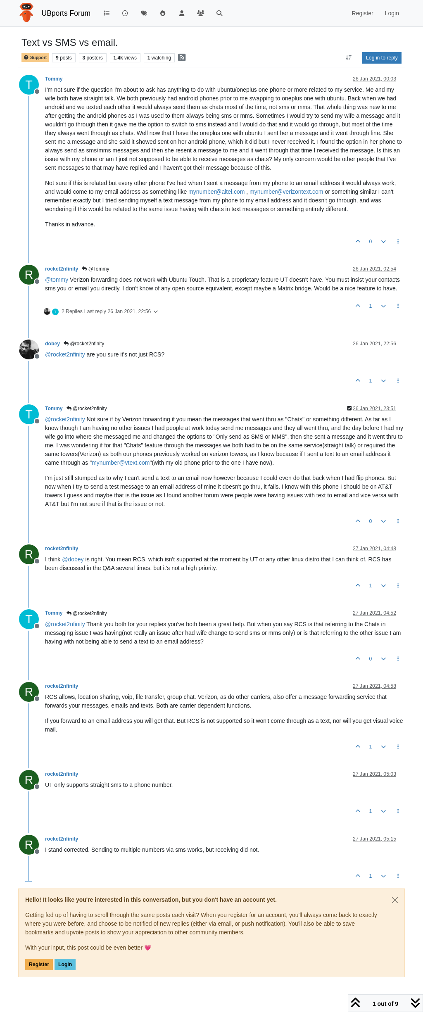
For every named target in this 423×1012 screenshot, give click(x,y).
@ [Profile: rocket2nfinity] (65, 354)
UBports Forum (66, 13)
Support (35, 57)
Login (65, 964)
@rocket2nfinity (84, 344)
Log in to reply (382, 58)
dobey (52, 344)
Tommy (54, 79)
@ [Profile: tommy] (56, 279)
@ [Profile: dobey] (72, 559)
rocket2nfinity (61, 269)
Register (39, 964)
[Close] (394, 900)
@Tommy (95, 269)
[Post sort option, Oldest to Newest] (349, 58)
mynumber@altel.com (216, 191)
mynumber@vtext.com (121, 462)
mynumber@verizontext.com (286, 191)
